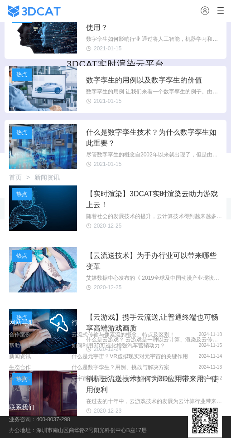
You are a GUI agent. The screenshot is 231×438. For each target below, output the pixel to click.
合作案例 (20, 334)
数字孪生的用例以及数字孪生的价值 (144, 80)
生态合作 (20, 367)
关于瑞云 (20, 378)
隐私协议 (20, 389)
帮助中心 (20, 345)
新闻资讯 (20, 356)
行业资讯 (84, 322)
